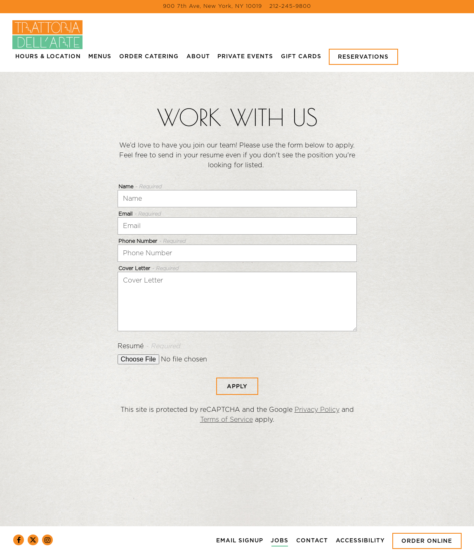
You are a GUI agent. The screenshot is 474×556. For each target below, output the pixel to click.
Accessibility (360, 541)
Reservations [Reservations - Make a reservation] (363, 57)
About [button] (198, 56)
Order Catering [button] (149, 56)
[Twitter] (33, 540)
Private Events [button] (245, 56)
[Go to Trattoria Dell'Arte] (212, 6)
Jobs (279, 541)
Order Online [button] (427, 541)
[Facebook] (18, 540)
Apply (237, 386)
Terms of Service (226, 419)
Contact (312, 541)
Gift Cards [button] (301, 56)
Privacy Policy (317, 409)
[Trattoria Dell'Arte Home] (47, 34)
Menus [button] (99, 56)
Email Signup (239, 541)
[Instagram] (47, 540)
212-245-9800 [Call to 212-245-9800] (290, 6)
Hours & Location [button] (48, 56)
